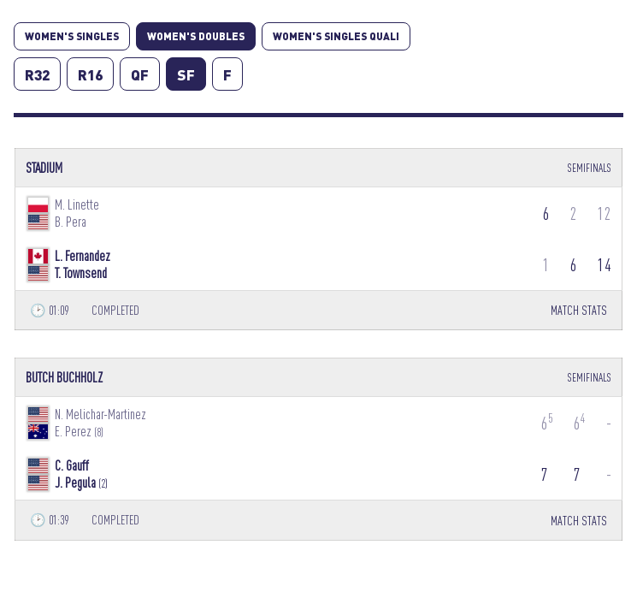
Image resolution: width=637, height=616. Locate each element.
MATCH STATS (579, 310)
